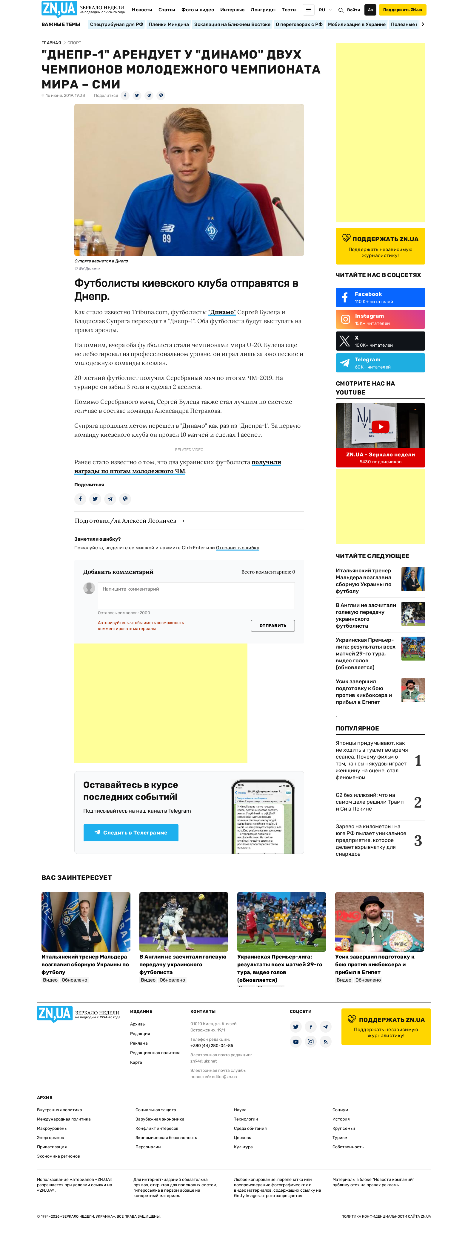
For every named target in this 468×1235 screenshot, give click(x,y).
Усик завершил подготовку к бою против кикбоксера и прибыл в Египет (364, 691)
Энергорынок (50, 1137)
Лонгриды (263, 10)
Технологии (246, 1119)
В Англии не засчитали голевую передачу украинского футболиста (366, 615)
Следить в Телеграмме (130, 832)
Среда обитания (250, 1128)
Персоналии (148, 1147)
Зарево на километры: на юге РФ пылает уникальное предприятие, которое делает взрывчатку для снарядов (371, 840)
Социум (340, 1109)
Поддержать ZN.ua (402, 9)
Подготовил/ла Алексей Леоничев (125, 520)
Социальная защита (156, 1109)
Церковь (242, 1137)
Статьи (166, 10)
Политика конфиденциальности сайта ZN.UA (386, 1216)
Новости (142, 10)
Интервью (232, 10)
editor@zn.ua (224, 1076)
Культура (243, 1147)
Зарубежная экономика (160, 1119)
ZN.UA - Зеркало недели (380, 454)
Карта (136, 1062)
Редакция (140, 1033)
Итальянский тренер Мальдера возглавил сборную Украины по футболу (364, 580)
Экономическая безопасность (166, 1137)
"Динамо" (222, 312)
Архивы (138, 1024)
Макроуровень (52, 1128)
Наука (240, 1109)
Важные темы (61, 24)
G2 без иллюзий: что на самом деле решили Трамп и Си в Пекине (370, 802)
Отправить (273, 625)
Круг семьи (343, 1128)
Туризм (339, 1137)
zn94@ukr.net (203, 1061)
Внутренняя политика (59, 1109)
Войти (353, 10)
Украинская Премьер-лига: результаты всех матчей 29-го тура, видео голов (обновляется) (365, 654)
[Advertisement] (160, 703)
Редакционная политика (155, 1052)
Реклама (139, 1043)
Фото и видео (197, 10)
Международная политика (64, 1119)
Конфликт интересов (157, 1128)
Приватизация (52, 1147)
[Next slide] (422, 24)
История (341, 1119)
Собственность (348, 1147)
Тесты (289, 10)
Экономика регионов (58, 1156)
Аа (370, 9)
